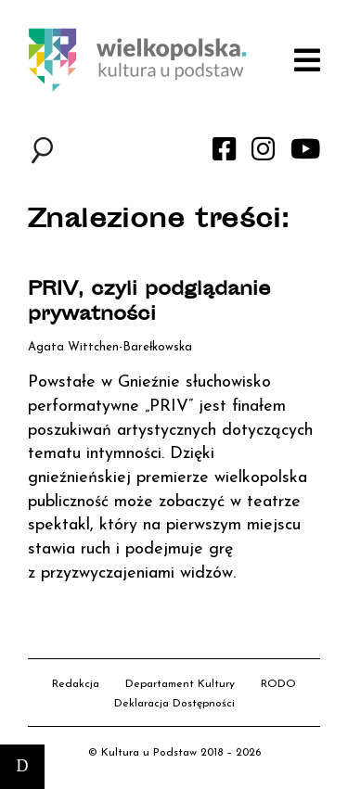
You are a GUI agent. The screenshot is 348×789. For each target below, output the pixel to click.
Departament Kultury (180, 684)
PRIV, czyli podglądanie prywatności (149, 303)
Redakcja (75, 684)
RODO (278, 684)
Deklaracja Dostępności (174, 703)
